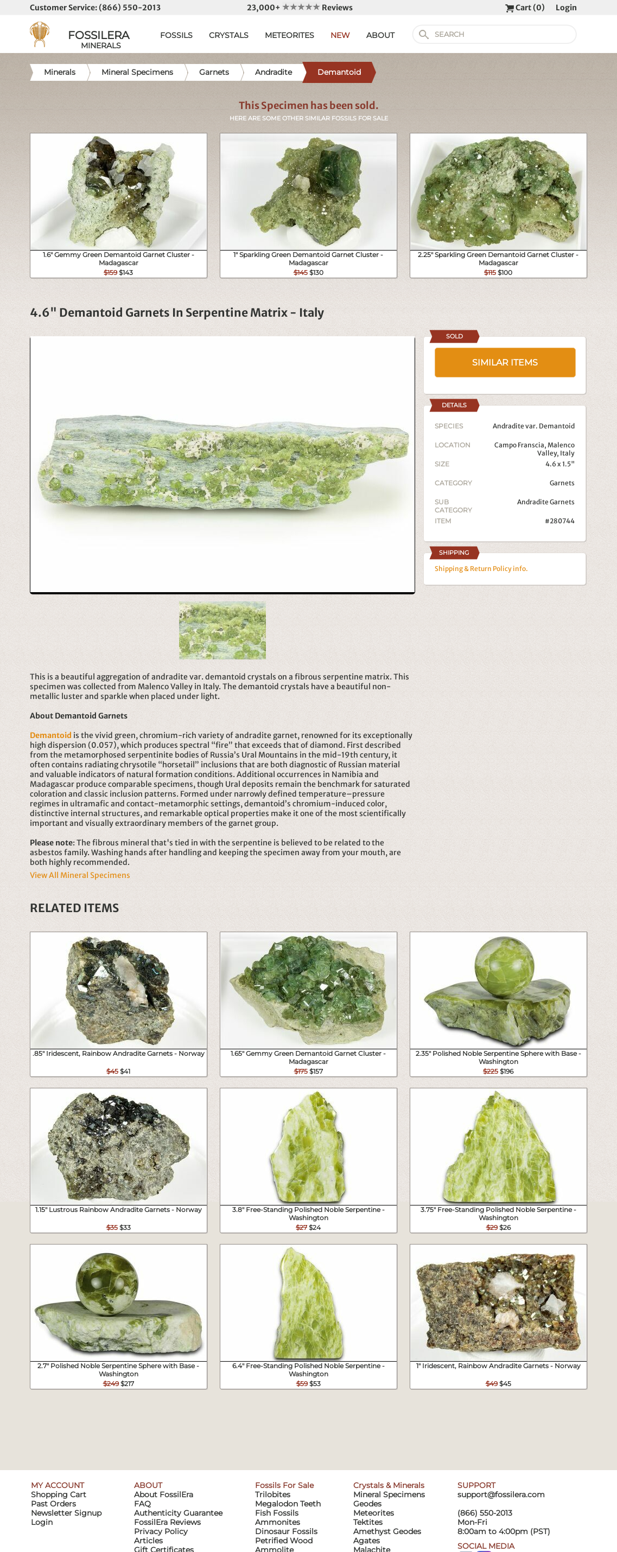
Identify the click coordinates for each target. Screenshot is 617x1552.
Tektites (368, 1522)
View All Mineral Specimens (80, 875)
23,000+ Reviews (300, 7)
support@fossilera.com (501, 1494)
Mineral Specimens (389, 1494)
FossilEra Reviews (167, 1522)
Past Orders (53, 1504)
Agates (366, 1540)
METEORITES (289, 35)
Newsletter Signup (66, 1513)
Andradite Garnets (546, 502)
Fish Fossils (276, 1513)
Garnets (562, 483)
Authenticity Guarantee (178, 1513)
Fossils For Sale (284, 1485)
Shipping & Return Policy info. (481, 569)
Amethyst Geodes (387, 1531)
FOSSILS (176, 35)
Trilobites (272, 1494)
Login (566, 7)
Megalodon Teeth (288, 1504)
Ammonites (277, 1522)
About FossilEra (163, 1494)
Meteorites (373, 1513)
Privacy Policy (161, 1531)
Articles (148, 1540)
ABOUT (380, 35)
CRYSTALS (229, 35)
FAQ (142, 1504)
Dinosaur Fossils (286, 1531)
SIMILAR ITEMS (505, 362)
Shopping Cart (58, 1494)
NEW (340, 35)
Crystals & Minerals (388, 1485)
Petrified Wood (284, 1540)
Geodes (367, 1504)
